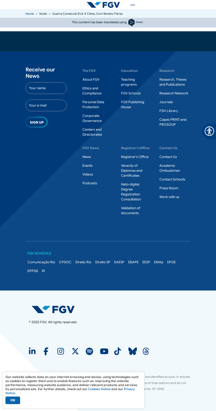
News (86, 157)
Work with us (169, 197)
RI (43, 271)
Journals (166, 102)
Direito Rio (83, 262)
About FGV (90, 79)
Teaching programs (129, 82)
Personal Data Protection (93, 104)
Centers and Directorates (92, 132)
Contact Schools (172, 179)
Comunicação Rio (41, 262)
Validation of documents (130, 210)
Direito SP (102, 262)
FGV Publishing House (132, 104)
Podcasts (89, 183)
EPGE (171, 262)
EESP (146, 262)
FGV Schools (131, 93)
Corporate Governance (92, 118)
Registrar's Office (134, 157)
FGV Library (168, 111)
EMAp (158, 262)
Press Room (168, 188)
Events (87, 165)
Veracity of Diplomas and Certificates (131, 170)
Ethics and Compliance (91, 90)
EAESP (119, 262)
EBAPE (133, 262)
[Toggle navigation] (130, 4)
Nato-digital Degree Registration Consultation (131, 191)
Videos (87, 174)
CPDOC (65, 262)
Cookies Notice (99, 389)
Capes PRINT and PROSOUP (172, 122)
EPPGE (32, 271)
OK (12, 400)
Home (30, 13)
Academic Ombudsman (169, 168)
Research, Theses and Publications (173, 82)
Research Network (173, 93)
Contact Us (168, 157)
